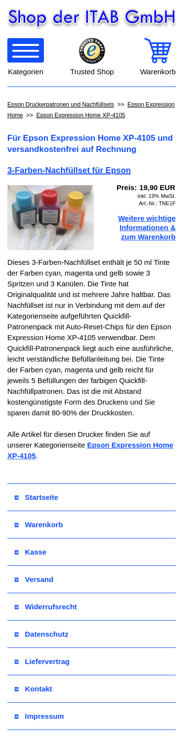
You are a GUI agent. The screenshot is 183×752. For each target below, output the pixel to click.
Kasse (30, 552)
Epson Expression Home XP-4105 (80, 115)
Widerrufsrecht (46, 606)
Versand (34, 579)
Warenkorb (39, 524)
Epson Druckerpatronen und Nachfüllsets (60, 104)
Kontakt (33, 689)
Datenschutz (41, 634)
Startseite (36, 497)
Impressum (39, 716)
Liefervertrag (42, 661)
